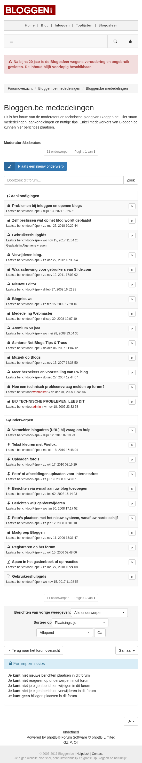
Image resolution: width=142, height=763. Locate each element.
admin (37, 406)
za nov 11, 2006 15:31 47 (60, 538)
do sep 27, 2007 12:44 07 (60, 377)
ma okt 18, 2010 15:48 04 (60, 450)
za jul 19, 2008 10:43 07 (59, 479)
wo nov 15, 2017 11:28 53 (60, 582)
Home (30, 25)
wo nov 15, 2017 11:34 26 (60, 240)
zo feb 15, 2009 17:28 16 (60, 304)
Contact (97, 754)
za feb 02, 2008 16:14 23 (60, 494)
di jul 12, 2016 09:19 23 (59, 435)
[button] (99, 612)
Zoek (131, 180)
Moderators (32, 143)
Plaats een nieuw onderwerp (34, 166)
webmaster (40, 392)
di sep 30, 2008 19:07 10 (60, 319)
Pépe (36, 211)
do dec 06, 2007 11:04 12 (60, 348)
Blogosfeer (108, 25)
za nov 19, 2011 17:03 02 (60, 275)
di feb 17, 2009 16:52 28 (59, 289)
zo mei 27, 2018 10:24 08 (60, 567)
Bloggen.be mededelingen (49, 107)
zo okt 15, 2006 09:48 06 (60, 552)
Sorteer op (71, 622)
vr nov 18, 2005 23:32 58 (61, 406)
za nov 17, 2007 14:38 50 (60, 363)
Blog (45, 25)
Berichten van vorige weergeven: (71, 612)
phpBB (52, 737)
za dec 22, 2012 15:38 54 (60, 260)
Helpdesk (82, 754)
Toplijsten (84, 25)
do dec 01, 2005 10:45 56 (68, 392)
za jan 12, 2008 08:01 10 (60, 523)
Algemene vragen (34, 245)
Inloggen (62, 25)
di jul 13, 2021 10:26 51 (59, 211)
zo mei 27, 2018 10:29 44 (60, 226)
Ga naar (127, 650)
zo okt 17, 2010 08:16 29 (60, 464)
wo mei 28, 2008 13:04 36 (60, 333)
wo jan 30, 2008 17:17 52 (60, 508)
